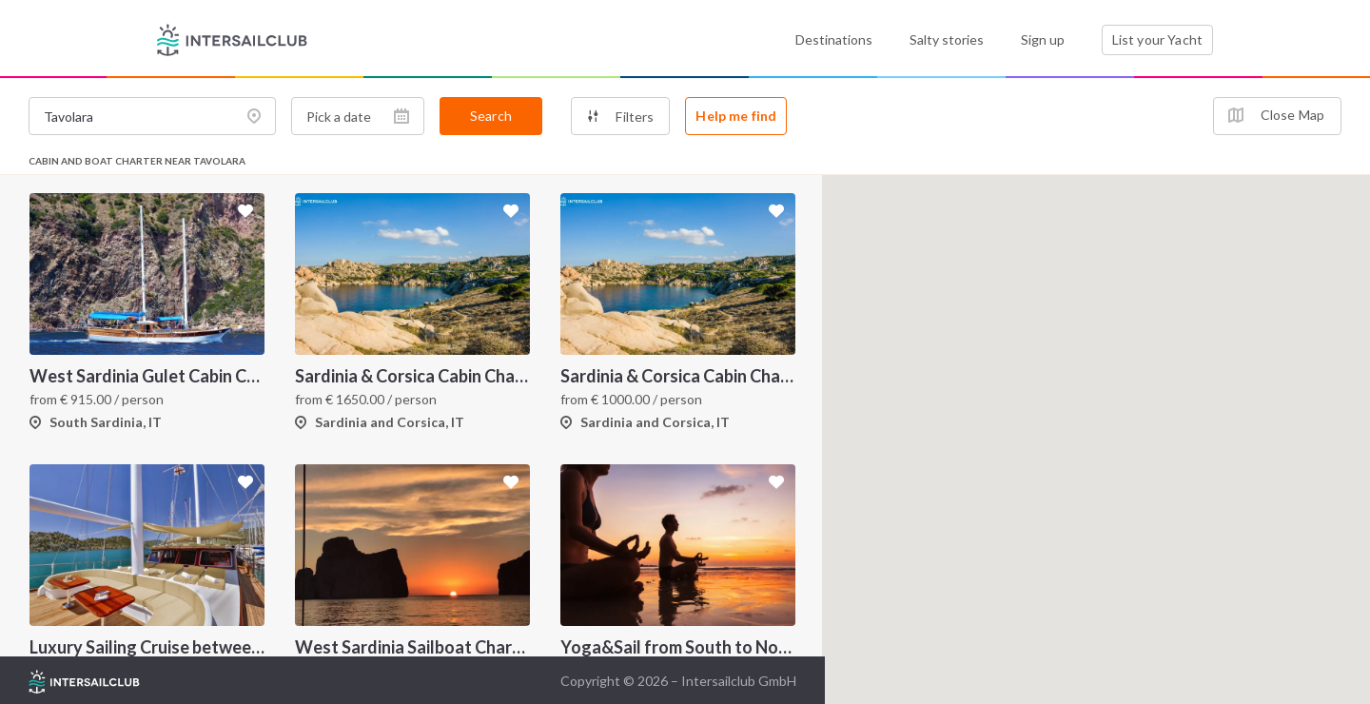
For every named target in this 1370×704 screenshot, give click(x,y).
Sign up (1043, 39)
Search (491, 116)
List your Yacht (1157, 39)
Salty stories (947, 39)
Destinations (833, 39)
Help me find (735, 116)
